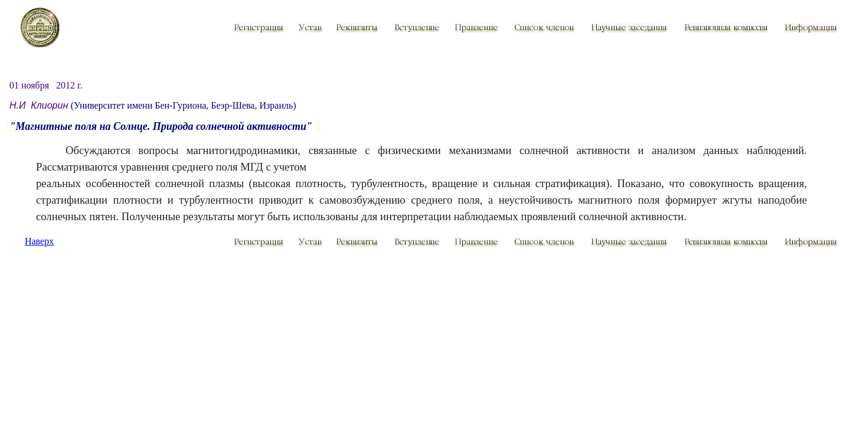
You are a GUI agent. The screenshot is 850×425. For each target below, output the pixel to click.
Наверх (39, 241)
